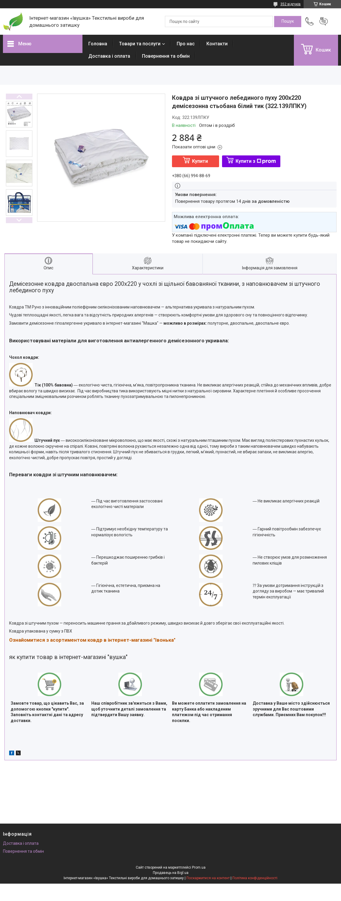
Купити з (256, 161)
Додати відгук (324, 21)
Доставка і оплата (109, 56)
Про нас (186, 44)
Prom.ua (199, 867)
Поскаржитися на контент (208, 878)
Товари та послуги (139, 44)
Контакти (217, 44)
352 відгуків (290, 4)
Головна (97, 44)
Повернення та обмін (166, 56)
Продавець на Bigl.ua (170, 873)
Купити (200, 161)
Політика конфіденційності (254, 878)
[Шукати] (287, 21)
